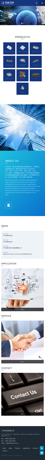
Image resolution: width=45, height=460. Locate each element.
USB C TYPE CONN (22, 65)
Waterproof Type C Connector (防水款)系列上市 (17, 254)
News (4, 448)
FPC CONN (36, 51)
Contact (5, 451)
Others (22, 92)
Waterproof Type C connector (25, 169)
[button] (1, 15)
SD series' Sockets (22, 51)
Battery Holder (9, 78)
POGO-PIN (36, 65)
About (10, 448)
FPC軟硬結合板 (7, 235)
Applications (26, 448)
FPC (36, 78)
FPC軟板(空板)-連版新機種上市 (12, 248)
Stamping (22, 78)
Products (17, 448)
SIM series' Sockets (9, 51)
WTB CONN (9, 65)
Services (35, 448)
